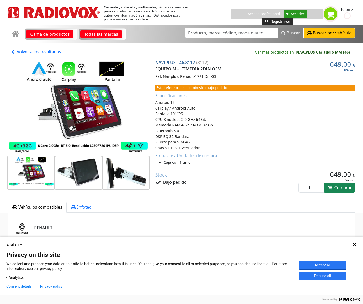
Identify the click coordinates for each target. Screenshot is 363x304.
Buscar (290, 33)
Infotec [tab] (81, 207)
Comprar (340, 187)
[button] (347, 15)
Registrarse (277, 21)
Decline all (322, 276)
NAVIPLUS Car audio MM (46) (323, 52)
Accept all (322, 265)
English (15, 244)
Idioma (347, 9)
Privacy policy (51, 286)
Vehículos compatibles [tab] (37, 207)
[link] (16, 34)
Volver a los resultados (36, 52)
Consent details (19, 286)
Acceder (295, 13)
